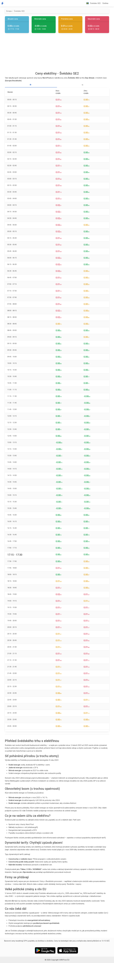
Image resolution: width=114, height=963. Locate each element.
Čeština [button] (105, 3)
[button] (111, 3)
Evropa (9, 11)
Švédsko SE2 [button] (93, 3)
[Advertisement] (57, 53)
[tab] (31, 84)
